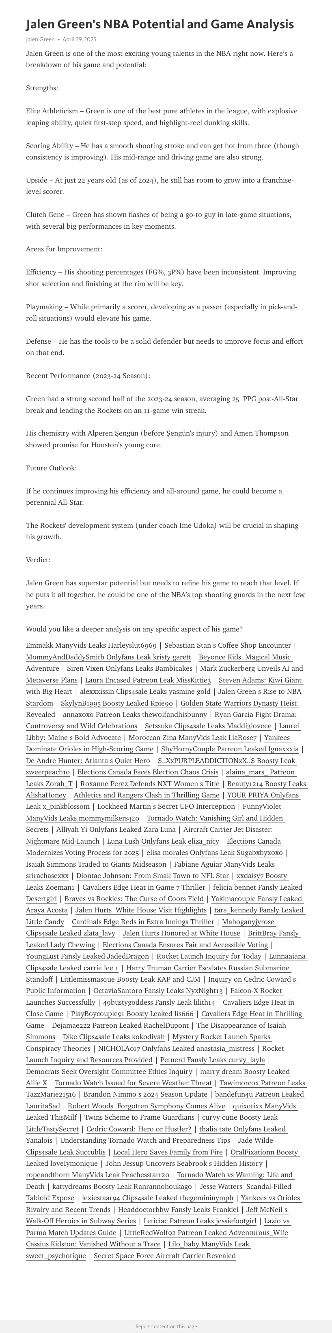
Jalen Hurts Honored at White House (181, 933)
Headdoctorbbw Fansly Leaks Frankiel (178, 1209)
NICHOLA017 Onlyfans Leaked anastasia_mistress (176, 1048)
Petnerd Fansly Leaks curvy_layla (212, 1059)
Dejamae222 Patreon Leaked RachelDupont (120, 1025)
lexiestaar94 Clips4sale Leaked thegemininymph (157, 1197)
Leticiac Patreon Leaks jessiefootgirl (200, 1220)
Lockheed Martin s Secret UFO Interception (166, 806)
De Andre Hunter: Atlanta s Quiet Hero (88, 760)
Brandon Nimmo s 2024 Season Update (145, 1094)
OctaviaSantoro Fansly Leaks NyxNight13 (158, 990)
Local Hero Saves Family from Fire (168, 1152)
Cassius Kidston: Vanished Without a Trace (93, 1243)
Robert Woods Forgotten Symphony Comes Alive (146, 1105)
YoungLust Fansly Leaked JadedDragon (87, 956)
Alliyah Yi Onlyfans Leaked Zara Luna (116, 829)
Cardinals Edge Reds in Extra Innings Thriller (143, 921)
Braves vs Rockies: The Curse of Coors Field (134, 898)
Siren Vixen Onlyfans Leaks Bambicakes (129, 668)
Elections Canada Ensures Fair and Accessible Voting (185, 944)
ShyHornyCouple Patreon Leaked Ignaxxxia (230, 748)
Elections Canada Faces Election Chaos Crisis (148, 771)
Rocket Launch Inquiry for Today (209, 956)
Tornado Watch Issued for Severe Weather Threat (133, 1082)
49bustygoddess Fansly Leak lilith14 (159, 1002)
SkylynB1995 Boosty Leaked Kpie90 (117, 703)
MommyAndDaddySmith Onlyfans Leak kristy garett (108, 657)
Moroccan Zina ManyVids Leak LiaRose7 (193, 737)
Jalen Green (40, 39)
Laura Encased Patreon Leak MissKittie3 (148, 680)
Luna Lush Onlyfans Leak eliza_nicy (163, 841)
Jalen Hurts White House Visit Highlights (141, 910)
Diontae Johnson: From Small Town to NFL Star (152, 875)
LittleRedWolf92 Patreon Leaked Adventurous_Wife (206, 1232)
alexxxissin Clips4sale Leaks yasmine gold (145, 691)
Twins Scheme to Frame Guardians (139, 1117)
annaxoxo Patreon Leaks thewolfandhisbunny (135, 714)
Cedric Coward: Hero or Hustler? (139, 1129)
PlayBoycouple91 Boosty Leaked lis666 (132, 1013)
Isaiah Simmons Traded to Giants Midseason (96, 864)
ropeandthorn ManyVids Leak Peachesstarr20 (97, 1174)
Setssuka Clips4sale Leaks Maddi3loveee (208, 725)
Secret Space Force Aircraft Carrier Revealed (165, 1255)
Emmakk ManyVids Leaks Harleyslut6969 (91, 645)
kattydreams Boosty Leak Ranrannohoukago (122, 1186)
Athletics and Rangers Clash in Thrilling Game (147, 795)
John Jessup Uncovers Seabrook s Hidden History (184, 1163)
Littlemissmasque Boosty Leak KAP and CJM (130, 979)
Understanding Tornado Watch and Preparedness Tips (145, 1140)
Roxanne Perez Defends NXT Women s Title (150, 783)
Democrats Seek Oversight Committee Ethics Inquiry (109, 1071)
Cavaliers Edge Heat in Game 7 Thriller (143, 887)
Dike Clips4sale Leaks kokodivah (114, 1036)
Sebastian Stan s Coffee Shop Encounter (227, 645)
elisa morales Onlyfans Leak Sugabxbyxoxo (215, 852)
